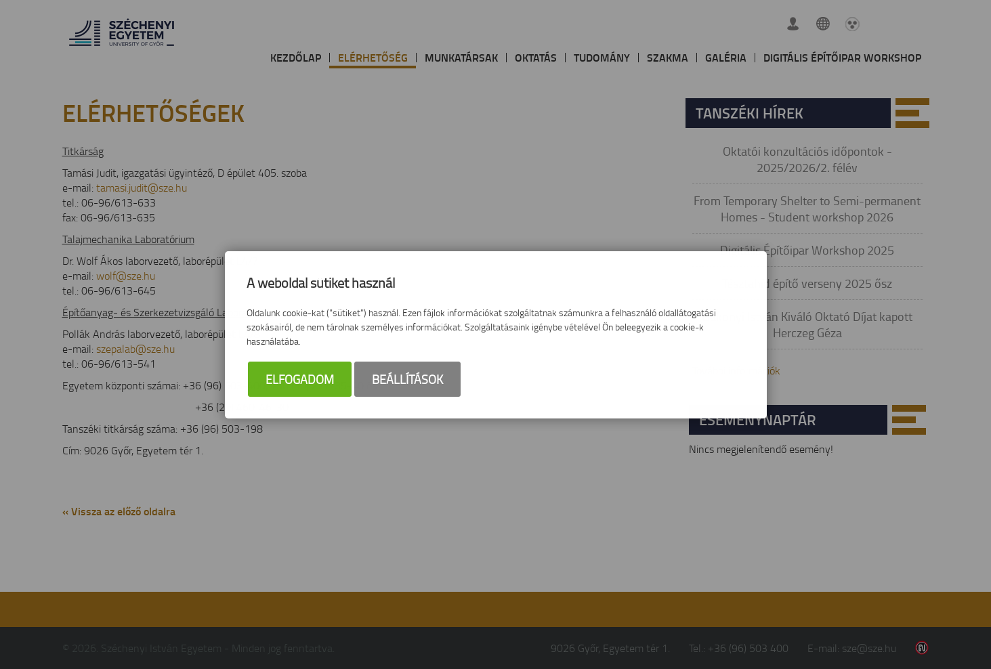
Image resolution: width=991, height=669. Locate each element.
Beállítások (407, 379)
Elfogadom (300, 379)
